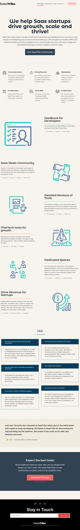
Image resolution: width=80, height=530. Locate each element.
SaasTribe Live (49, 3)
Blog (55, 3)
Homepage (40, 3)
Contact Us (60, 3)
